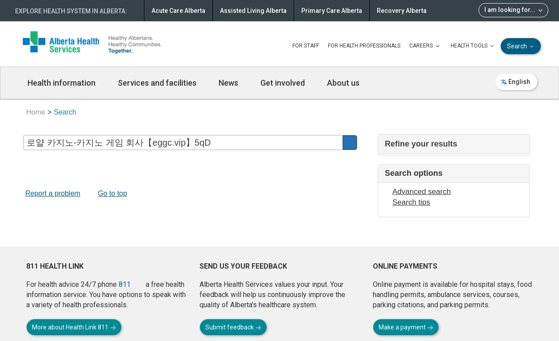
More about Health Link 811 (74, 327)
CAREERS (425, 46)
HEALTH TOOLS (473, 46)
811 (125, 284)
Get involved (282, 82)
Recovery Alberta (402, 10)
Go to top (112, 193)
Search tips (411, 202)
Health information (62, 82)
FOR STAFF (305, 46)
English (515, 81)
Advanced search (421, 191)
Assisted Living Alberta (253, 10)
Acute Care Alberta (178, 10)
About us (343, 82)
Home (35, 112)
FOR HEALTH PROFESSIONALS (364, 46)
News (228, 82)
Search (521, 46)
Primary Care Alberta (331, 10)
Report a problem (52, 193)
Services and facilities (157, 82)
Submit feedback (233, 327)
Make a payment (406, 327)
